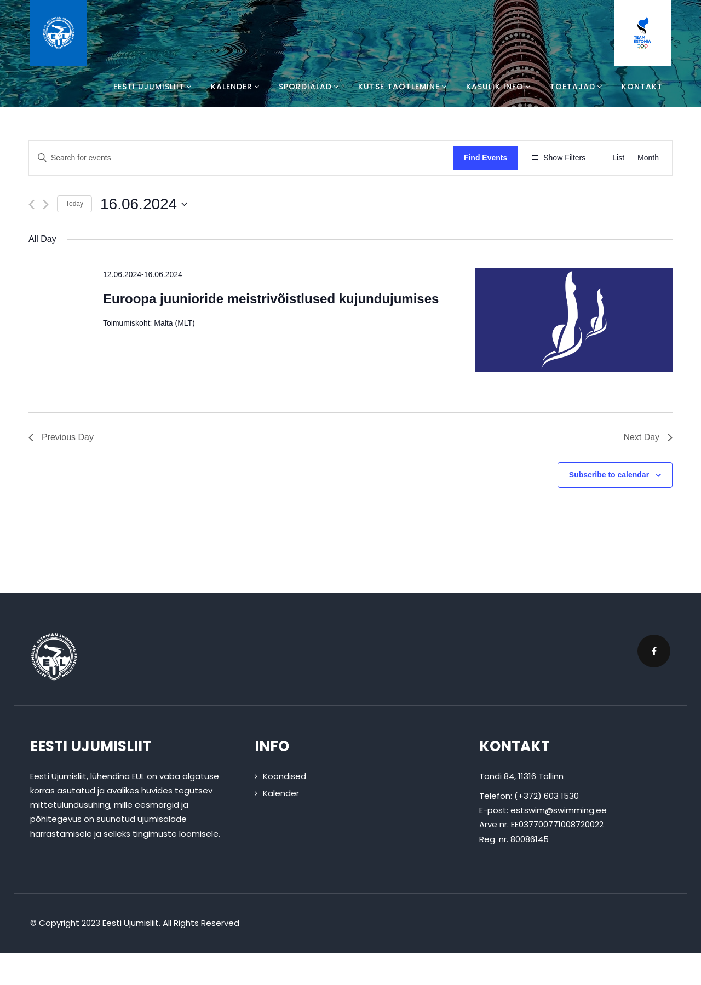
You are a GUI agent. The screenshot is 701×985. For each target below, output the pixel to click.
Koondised (284, 808)
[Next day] (46, 236)
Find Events (488, 157)
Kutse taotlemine (404, 86)
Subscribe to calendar (609, 507)
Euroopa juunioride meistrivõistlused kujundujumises (271, 331)
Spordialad (310, 86)
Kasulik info (499, 86)
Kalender (236, 86)
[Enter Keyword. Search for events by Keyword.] (242, 158)
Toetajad (577, 86)
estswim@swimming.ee (558, 842)
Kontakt (642, 86)
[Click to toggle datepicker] (143, 236)
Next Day (648, 469)
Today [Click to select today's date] (74, 236)
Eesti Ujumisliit (153, 86)
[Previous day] (31, 236)
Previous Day (61, 469)
